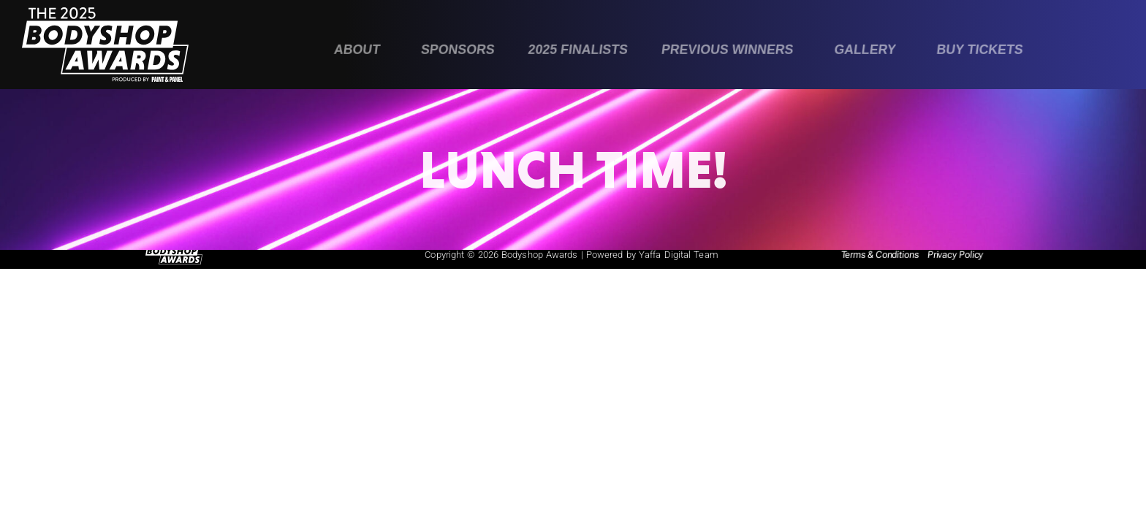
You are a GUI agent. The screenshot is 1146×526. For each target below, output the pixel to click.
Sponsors (458, 49)
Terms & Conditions (879, 254)
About (357, 49)
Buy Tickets (980, 49)
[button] (360, 50)
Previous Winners (727, 49)
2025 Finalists (578, 49)
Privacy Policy (955, 254)
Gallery (865, 49)
